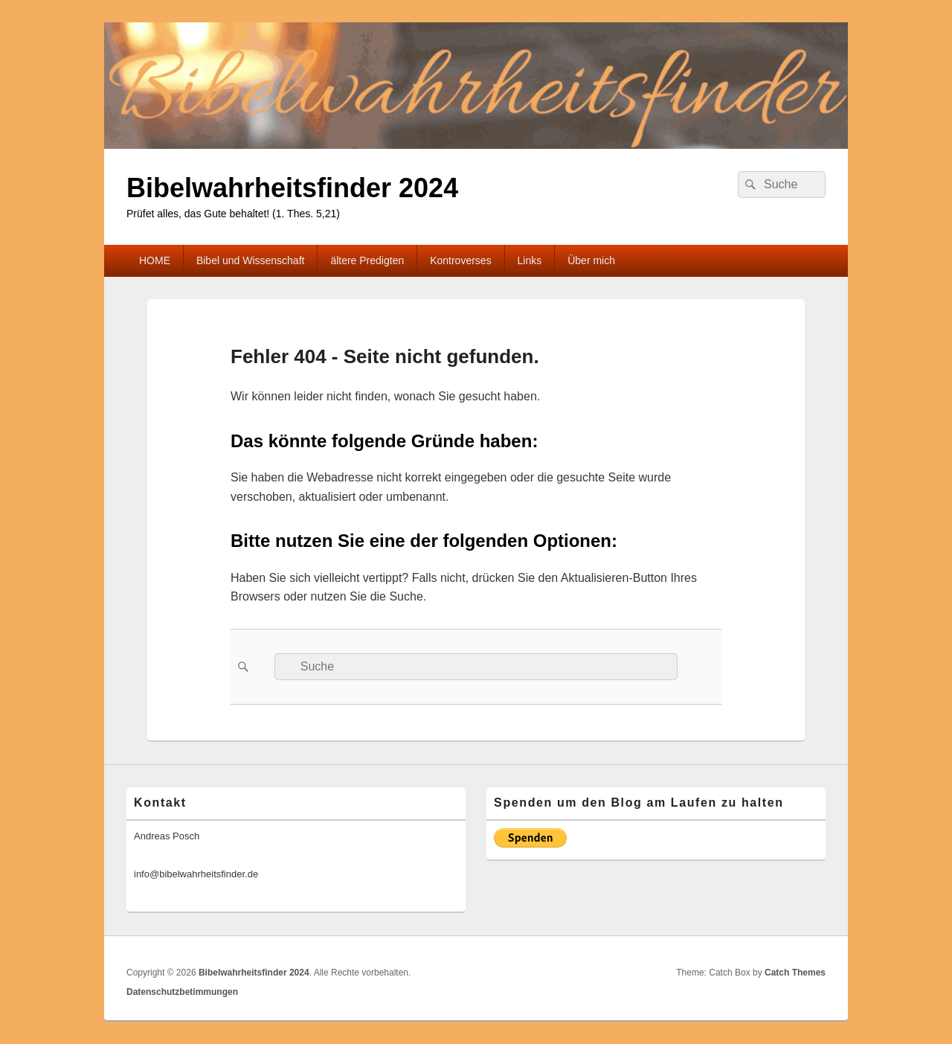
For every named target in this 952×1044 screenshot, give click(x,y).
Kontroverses (460, 260)
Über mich (591, 260)
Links (530, 260)
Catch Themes (795, 972)
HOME (154, 260)
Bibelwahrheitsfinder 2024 (292, 188)
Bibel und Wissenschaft (250, 260)
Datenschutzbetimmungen (182, 992)
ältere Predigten (367, 260)
